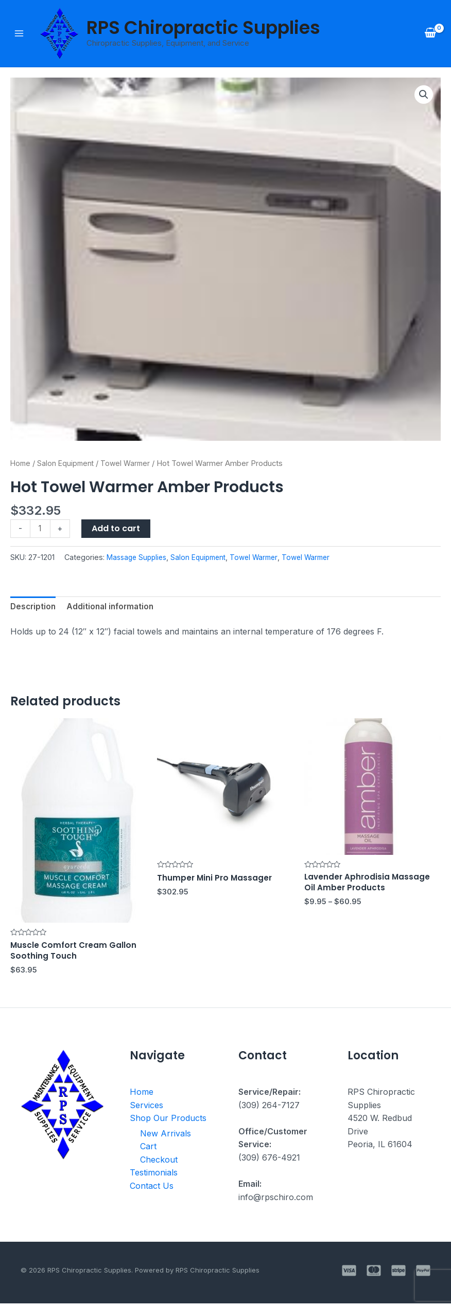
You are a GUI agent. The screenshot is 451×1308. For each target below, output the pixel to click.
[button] (423, 96)
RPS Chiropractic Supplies (203, 28)
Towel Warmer (129, 464)
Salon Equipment (68, 464)
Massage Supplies (138, 558)
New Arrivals (165, 1137)
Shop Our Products (168, 1122)
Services (146, 1109)
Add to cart (117, 529)
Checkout (159, 1163)
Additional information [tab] (113, 608)
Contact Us (152, 1190)
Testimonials (154, 1177)
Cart (148, 1151)
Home (21, 464)
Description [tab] (34, 608)
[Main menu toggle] (19, 34)
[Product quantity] (40, 529)
